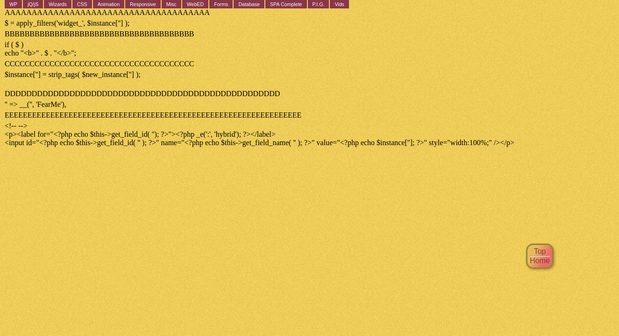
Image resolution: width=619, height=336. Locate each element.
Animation (109, 4)
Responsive (143, 4)
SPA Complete (286, 4)
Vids (339, 4)
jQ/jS (33, 4)
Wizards (57, 4)
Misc (171, 4)
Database (249, 4)
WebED (195, 4)
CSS (82, 4)
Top (540, 251)
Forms (221, 4)
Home (540, 261)
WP (13, 4)
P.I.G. (319, 4)
